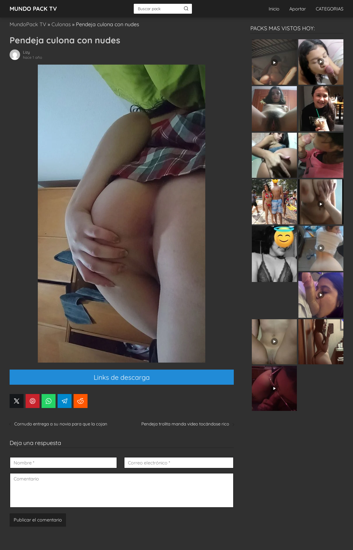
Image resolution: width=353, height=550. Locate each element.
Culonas (61, 24)
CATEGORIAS (329, 9)
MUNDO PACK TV (33, 8)
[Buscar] (186, 8)
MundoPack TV (28, 24)
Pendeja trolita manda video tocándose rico (185, 424)
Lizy (26, 52)
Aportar (297, 9)
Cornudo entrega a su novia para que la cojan (60, 424)
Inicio (274, 9)
